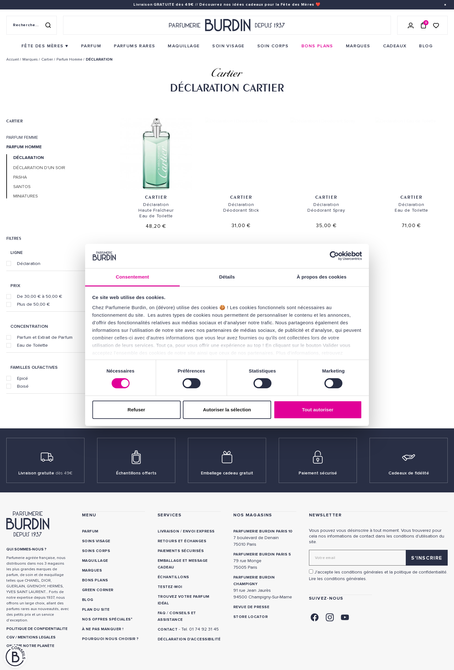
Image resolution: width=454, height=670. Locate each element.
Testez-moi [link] (170, 587)
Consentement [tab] (132, 276)
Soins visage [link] (96, 541)
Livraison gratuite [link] (45, 473)
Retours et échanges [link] (182, 541)
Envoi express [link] (198, 531)
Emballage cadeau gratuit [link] (227, 473)
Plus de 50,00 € (33, 304)
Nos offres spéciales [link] (106, 619)
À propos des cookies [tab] (321, 276)
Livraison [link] (168, 531)
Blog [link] (87, 599)
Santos (22, 187)
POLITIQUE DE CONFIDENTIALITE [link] (36, 628)
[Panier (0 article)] (423, 25)
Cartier (14, 120)
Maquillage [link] (95, 560)
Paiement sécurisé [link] (318, 473)
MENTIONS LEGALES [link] (36, 637)
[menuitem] (45, 46)
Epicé (22, 378)
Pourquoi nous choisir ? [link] (110, 639)
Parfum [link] (90, 531)
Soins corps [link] (96, 551)
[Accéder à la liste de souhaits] (436, 25)
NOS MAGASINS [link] (252, 515)
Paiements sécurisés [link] (181, 551)
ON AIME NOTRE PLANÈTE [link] (30, 646)
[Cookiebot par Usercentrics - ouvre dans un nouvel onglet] (334, 256)
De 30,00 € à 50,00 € (39, 296)
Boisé (23, 386)
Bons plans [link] (95, 580)
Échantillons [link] (173, 577)
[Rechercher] (48, 25)
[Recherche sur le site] (31, 25)
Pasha (20, 177)
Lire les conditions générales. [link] (338, 578)
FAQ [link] (162, 613)
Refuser (136, 409)
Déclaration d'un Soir (39, 168)
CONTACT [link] (168, 629)
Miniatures (25, 196)
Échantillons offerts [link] (136, 473)
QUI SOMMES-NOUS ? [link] (26, 549)
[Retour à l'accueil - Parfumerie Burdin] (227, 25)
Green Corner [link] (98, 590)
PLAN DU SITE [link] (96, 609)
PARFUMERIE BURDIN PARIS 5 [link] (262, 554)
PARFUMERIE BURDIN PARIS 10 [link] (262, 531)
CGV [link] (10, 637)
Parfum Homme (24, 147)
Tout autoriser (318, 409)
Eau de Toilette (32, 345)
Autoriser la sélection (227, 409)
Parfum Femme (22, 137)
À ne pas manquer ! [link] (103, 629)
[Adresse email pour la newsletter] (378, 558)
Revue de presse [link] (251, 607)
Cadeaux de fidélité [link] (408, 473)
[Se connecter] (410, 25)
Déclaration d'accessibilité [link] (189, 639)
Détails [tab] (227, 276)
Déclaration (28, 263)
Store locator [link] (250, 616)
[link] (45, 46)
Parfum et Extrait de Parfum (45, 337)
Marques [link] (92, 570)
